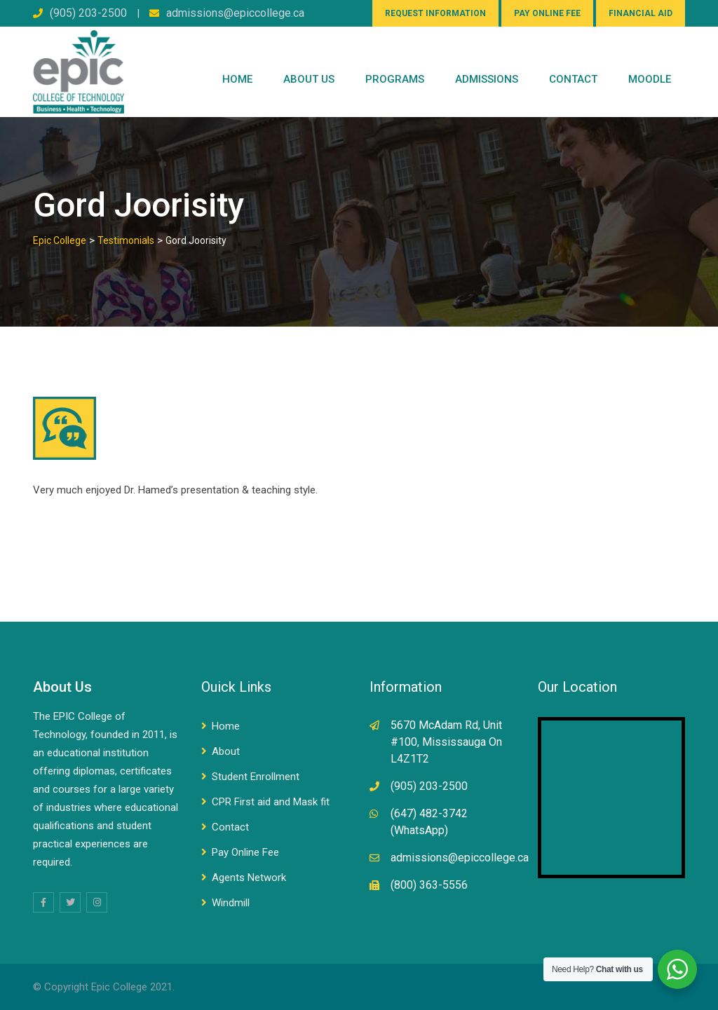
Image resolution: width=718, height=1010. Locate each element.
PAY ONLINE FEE (547, 13)
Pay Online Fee (245, 852)
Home (237, 79)
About (226, 751)
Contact (230, 827)
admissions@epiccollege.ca (235, 13)
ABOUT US (308, 79)
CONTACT (573, 79)
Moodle (649, 79)
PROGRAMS (394, 79)
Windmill (231, 902)
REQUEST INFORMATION (435, 13)
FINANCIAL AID (640, 13)
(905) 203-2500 (88, 13)
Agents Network (249, 877)
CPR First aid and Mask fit (271, 802)
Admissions (486, 79)
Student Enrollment (255, 776)
